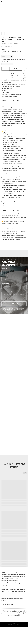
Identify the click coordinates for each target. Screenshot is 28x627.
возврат (3, 600)
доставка (20, 598)
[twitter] (25, 604)
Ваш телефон (5, 283)
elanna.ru (4, 585)
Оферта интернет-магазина (8, 596)
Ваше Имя (4, 268)
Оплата (16, 598)
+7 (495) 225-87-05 (11, 591)
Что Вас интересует (7, 291)
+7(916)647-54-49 (8, 593)
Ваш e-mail (4, 276)
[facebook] (22, 604)
